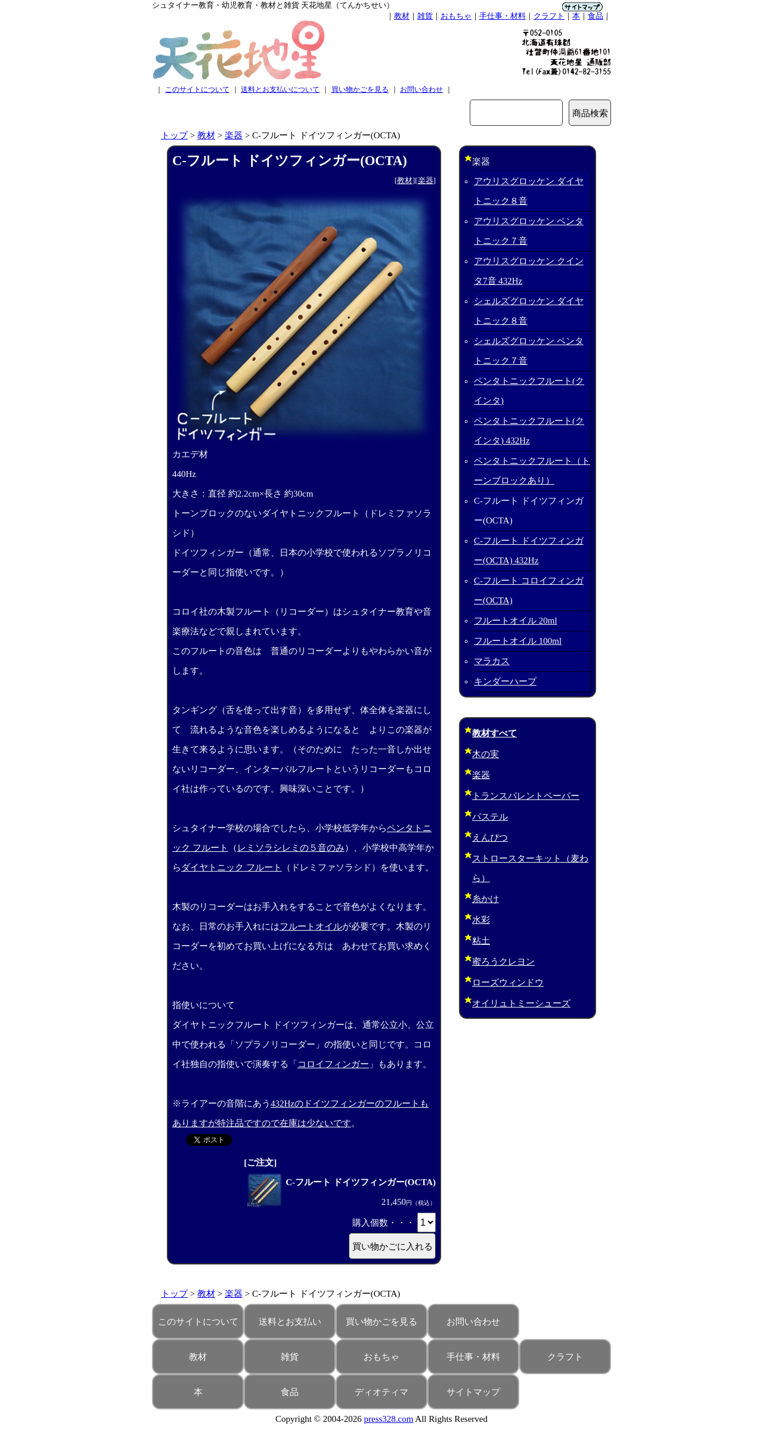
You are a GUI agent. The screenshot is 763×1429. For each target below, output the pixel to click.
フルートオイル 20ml (515, 620)
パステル (490, 817)
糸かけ (485, 899)
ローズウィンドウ (508, 982)
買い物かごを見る (360, 89)
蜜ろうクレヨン (503, 961)
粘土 (481, 941)
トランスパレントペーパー (525, 796)
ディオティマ (381, 1392)
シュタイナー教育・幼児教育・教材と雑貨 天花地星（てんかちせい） (273, 5)
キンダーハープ (505, 681)
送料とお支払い (290, 1321)
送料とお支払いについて (280, 89)
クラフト (549, 15)
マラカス (492, 661)
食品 (595, 15)
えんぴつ (490, 837)
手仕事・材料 (502, 15)
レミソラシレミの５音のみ (291, 848)
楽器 (234, 135)
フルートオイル (311, 926)
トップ (174, 135)
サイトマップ (473, 1392)
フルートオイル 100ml (518, 641)
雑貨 (425, 15)
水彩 (481, 920)
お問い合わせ (421, 89)
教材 (402, 15)
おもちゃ (456, 15)
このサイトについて (197, 89)
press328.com (389, 1419)
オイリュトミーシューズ (521, 1003)
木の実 (485, 754)
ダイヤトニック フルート (231, 867)
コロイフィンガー (333, 1064)
